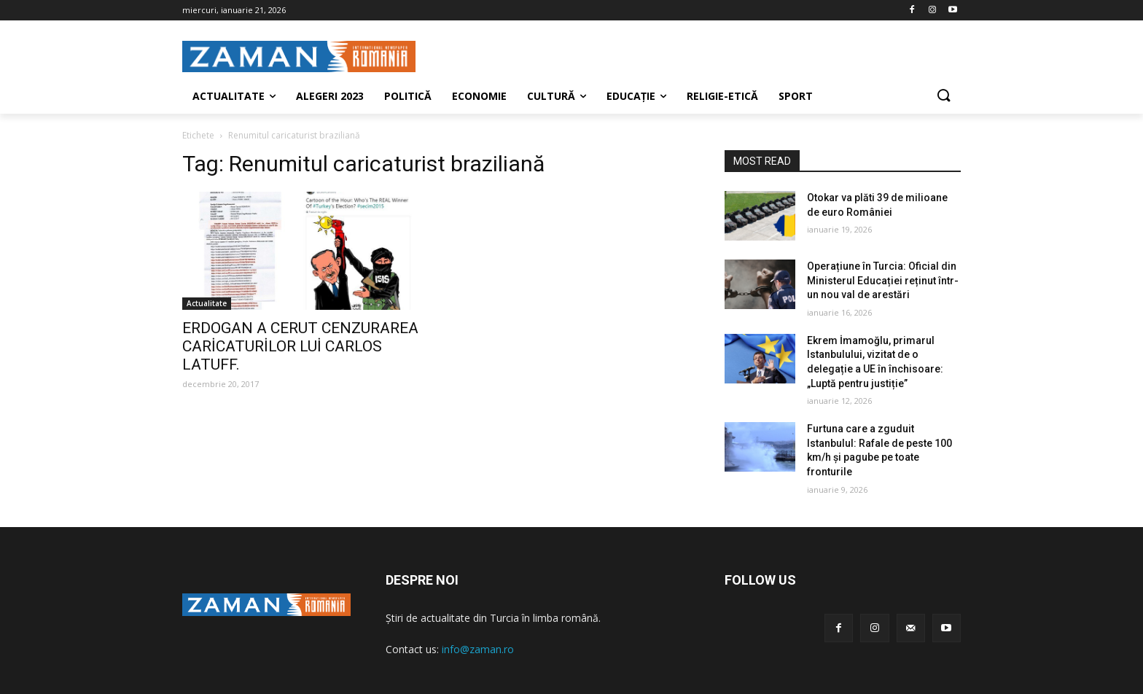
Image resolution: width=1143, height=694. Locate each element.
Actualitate (207, 303)
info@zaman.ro (478, 649)
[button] (943, 96)
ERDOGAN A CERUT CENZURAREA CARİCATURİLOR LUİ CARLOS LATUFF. (300, 346)
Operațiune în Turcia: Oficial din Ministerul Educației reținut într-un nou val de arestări (883, 280)
